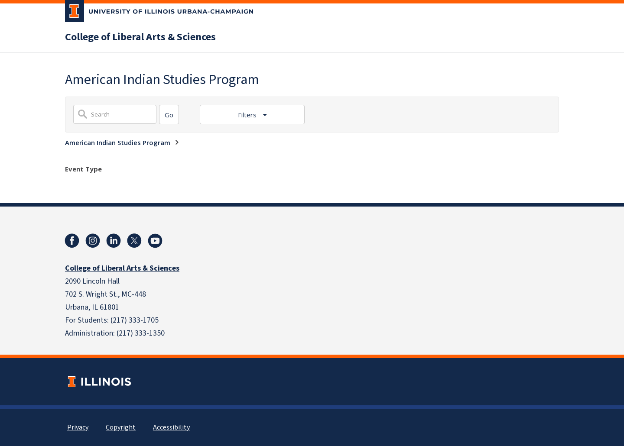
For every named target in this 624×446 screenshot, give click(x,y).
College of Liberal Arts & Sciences (140, 37)
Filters (248, 114)
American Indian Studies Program (117, 142)
